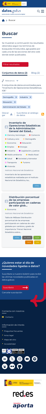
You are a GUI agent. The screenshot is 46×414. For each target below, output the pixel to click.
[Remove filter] (10, 97)
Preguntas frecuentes (13, 331)
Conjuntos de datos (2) (14, 73)
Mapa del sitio (10, 340)
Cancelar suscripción (12, 292)
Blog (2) (35, 73)
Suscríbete (15, 287)
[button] (42, 11)
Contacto (9, 317)
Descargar (7, 114)
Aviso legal (8, 335)
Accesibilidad (9, 344)
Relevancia (9, 81)
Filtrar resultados (11, 64)
